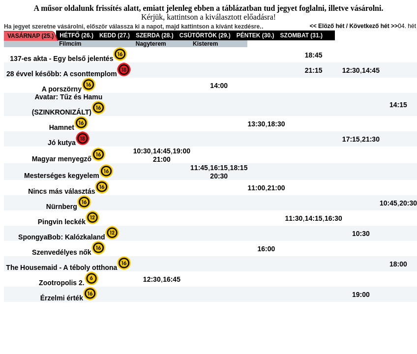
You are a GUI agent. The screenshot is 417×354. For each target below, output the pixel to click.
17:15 (351, 139)
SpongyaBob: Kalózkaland (61, 237)
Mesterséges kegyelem (61, 175)
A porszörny (62, 89)
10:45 (388, 203)
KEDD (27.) (114, 35)
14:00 (219, 85)
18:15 (239, 168)
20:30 (219, 176)
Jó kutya (62, 143)
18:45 (314, 55)
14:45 (371, 70)
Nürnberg (61, 206)
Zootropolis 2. (62, 283)
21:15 (314, 70)
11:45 (199, 168)
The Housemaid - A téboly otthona (61, 267)
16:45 (171, 279)
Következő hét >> (373, 26)
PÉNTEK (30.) (255, 35)
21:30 (371, 139)
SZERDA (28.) (155, 35)
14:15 (398, 105)
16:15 (219, 168)
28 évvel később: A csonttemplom (61, 74)
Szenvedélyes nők (61, 252)
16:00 (266, 249)
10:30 (142, 151)
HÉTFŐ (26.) (76, 35)
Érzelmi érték (61, 298)
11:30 (294, 218)
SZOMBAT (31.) (301, 35)
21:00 (162, 159)
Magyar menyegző (61, 159)
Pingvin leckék (62, 222)
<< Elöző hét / (330, 26)
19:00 (181, 151)
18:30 (276, 124)
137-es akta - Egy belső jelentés (61, 58)
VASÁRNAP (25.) (30, 35)
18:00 (398, 264)
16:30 (333, 218)
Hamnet (61, 127)
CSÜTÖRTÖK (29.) (205, 35)
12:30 (351, 70)
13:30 (256, 124)
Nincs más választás (61, 191)
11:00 (256, 188)
